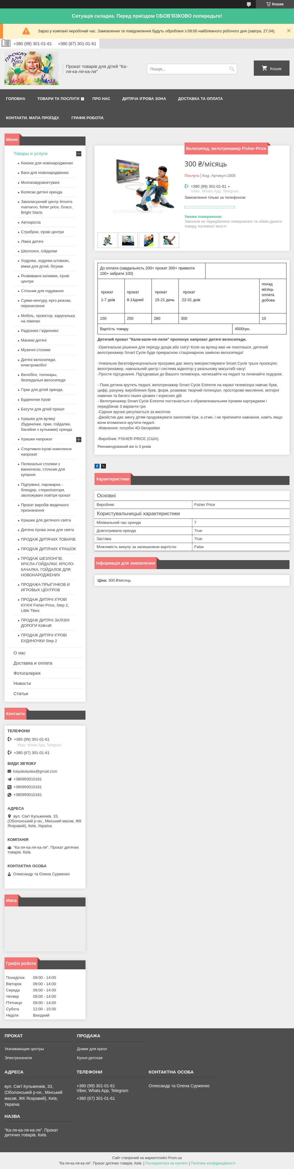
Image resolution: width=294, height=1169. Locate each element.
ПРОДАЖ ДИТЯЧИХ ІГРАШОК (48, 549)
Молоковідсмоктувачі (40, 182)
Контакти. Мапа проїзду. (32, 118)
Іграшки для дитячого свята (46, 520)
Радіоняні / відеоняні (39, 330)
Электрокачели (18, 1058)
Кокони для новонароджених (47, 163)
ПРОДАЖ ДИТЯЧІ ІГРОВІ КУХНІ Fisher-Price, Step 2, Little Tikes (45, 604)
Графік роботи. (87, 118)
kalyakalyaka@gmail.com (35, 771)
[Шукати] (231, 69)
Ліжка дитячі (32, 241)
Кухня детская (89, 1058)
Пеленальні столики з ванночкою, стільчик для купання (43, 469)
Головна (15, 98)
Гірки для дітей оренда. (42, 389)
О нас (20, 652)
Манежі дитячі (33, 340)
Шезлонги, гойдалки (39, 251)
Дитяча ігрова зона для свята (47, 529)
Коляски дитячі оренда (41, 192)
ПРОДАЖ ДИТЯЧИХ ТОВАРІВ (48, 539)
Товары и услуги (30, 153)
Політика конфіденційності (213, 1163)
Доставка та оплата (200, 98)
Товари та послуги (58, 98)
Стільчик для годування (42, 291)
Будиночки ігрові (36, 399)
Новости (22, 683)
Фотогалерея (27, 673)
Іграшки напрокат (36, 439)
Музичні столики (35, 350)
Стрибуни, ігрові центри (42, 232)
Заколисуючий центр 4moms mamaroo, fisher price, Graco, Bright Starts (47, 207)
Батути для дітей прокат (42, 409)
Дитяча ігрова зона (144, 98)
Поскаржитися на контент (166, 1163)
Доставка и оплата (33, 662)
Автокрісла (30, 222)
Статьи (21, 693)
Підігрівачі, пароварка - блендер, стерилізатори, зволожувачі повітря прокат (45, 490)
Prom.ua (175, 1158)
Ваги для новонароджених (45, 172)
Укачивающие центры (24, 1049)
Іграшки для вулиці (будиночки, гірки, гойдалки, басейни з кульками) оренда (46, 424)
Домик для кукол (92, 1049)
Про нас (101, 98)
